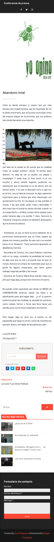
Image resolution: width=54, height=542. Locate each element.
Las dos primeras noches (28, 459)
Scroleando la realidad (26, 435)
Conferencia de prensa (16, 3)
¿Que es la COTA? (24, 423)
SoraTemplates (22, 533)
